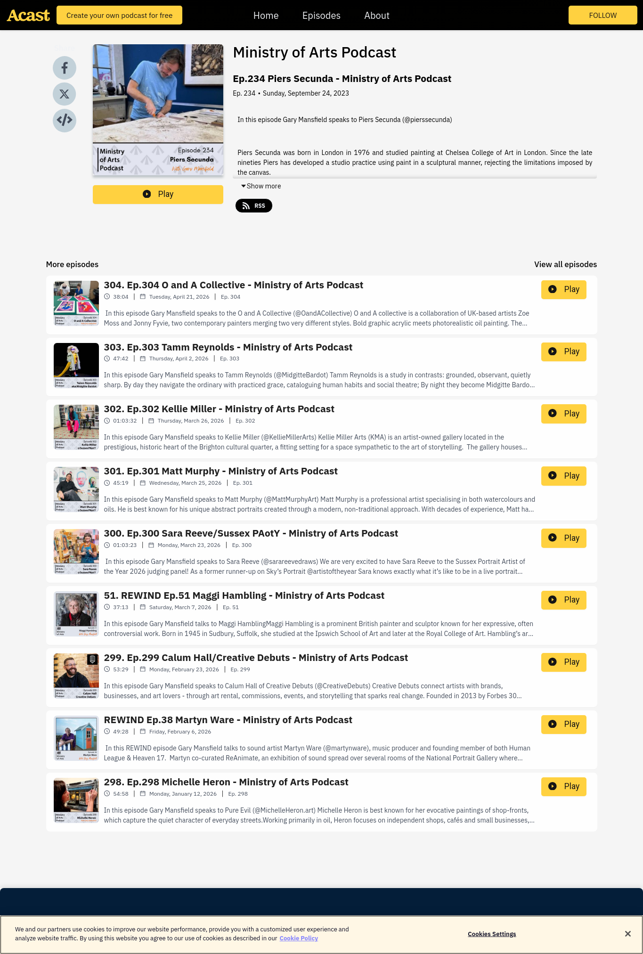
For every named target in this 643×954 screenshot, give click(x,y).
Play (158, 194)
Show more (260, 186)
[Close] (628, 938)
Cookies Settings (492, 939)
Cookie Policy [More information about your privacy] (299, 943)
